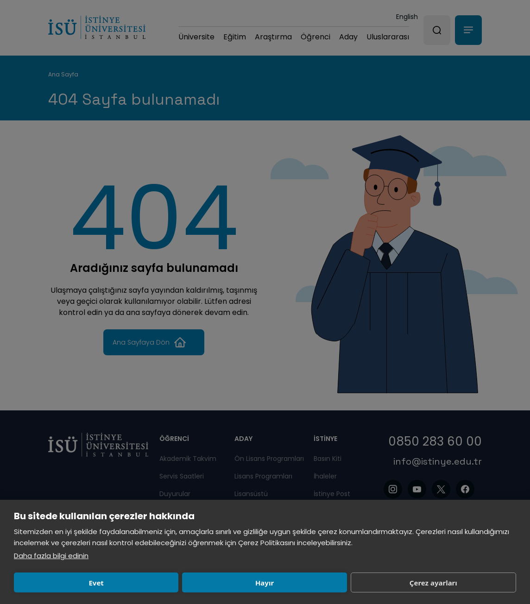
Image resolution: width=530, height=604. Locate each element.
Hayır (164, 582)
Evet (62, 582)
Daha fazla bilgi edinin (51, 555)
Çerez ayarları (266, 582)
